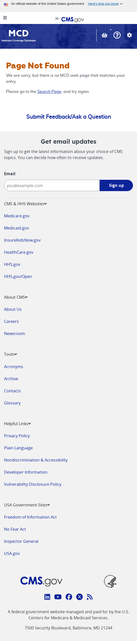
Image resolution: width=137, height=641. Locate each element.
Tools (10, 354)
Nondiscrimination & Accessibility (36, 460)
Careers (11, 321)
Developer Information (25, 472)
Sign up (116, 185)
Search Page (49, 92)
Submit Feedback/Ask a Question (68, 117)
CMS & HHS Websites (25, 204)
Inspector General (21, 541)
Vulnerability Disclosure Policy (32, 484)
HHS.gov (12, 264)
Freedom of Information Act (30, 517)
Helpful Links (17, 423)
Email (9, 173)
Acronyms (13, 366)
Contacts (12, 391)
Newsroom (14, 333)
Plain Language (18, 448)
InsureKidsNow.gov (22, 240)
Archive (11, 378)
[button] (117, 36)
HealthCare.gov (18, 252)
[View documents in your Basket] (105, 36)
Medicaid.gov (16, 228)
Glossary (12, 403)
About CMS (16, 297)
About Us (13, 309)
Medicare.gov (17, 216)
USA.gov (12, 553)
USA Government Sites (27, 505)
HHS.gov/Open (18, 276)
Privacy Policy (17, 436)
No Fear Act (15, 529)
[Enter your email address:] (52, 185)
